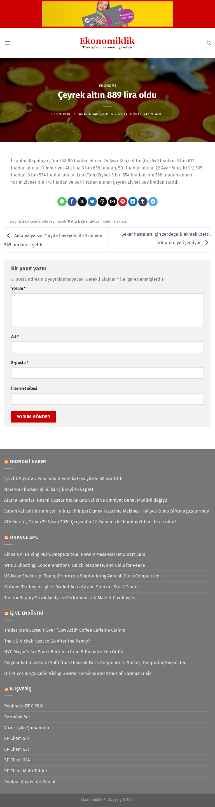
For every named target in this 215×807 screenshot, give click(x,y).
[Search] (209, 43)
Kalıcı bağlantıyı (81, 221)
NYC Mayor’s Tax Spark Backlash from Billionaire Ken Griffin (64, 651)
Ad (14, 336)
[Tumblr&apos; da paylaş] (143, 201)
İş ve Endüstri (27, 613)
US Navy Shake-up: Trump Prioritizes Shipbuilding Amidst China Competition (82, 576)
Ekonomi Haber (28, 461)
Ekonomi (107, 86)
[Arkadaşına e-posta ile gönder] (112, 201)
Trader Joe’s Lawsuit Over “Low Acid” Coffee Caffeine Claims (64, 630)
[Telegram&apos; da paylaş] (153, 201)
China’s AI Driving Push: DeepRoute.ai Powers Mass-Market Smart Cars (74, 554)
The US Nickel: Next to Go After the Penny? (47, 641)
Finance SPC (24, 537)
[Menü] (7, 43)
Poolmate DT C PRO (23, 706)
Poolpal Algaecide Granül (29, 781)
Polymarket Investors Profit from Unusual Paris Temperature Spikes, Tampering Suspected (95, 662)
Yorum (18, 288)
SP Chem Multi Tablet (25, 770)
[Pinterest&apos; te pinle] (122, 201)
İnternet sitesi (24, 388)
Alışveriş (21, 689)
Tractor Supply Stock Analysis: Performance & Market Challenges (69, 597)
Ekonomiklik (63, 114)
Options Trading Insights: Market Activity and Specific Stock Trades (71, 586)
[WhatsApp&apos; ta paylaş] (62, 201)
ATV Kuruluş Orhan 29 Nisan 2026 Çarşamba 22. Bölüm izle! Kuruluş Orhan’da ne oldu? (90, 521)
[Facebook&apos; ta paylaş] (72, 201)
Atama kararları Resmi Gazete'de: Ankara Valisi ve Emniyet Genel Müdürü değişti (85, 500)
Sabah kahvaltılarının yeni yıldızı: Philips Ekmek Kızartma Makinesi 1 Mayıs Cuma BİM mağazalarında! (107, 511)
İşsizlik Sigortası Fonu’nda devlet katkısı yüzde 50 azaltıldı (63, 478)
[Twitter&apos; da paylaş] (92, 201)
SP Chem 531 (16, 749)
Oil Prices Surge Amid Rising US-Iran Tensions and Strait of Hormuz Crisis (77, 673)
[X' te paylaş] (82, 201)
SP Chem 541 (16, 738)
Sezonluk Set (17, 716)
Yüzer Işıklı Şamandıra (26, 727)
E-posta (19, 362)
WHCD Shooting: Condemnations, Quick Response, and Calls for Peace (74, 565)
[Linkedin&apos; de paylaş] (132, 201)
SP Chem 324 (17, 760)
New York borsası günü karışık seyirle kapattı (49, 489)
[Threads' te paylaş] (102, 201)
